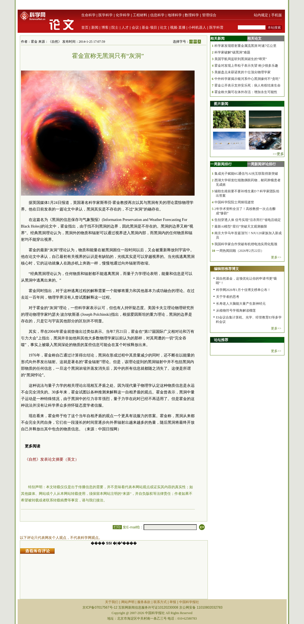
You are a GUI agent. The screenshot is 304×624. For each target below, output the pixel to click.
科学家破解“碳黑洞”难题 (232, 52)
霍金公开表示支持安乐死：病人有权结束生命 (247, 85)
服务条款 (143, 602)
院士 (115, 27)
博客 (105, 27)
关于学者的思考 (227, 297)
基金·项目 (149, 27)
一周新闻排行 (221, 164)
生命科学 (88, 15)
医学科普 (216, 27)
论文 (163, 27)
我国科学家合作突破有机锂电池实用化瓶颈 (245, 244)
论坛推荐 (221, 340)
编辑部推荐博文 (226, 269)
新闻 (94, 27)
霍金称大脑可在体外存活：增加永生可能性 (245, 92)
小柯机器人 (197, 27)
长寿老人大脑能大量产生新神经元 (241, 304)
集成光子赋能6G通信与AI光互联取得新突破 (246, 173)
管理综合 (209, 15)
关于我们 (111, 602)
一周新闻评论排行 (261, 164)
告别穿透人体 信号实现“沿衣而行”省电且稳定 (247, 220)
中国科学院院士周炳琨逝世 (234, 202)
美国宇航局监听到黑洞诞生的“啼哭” (240, 59)
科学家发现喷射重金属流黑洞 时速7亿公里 (245, 46)
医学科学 (105, 15)
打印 (117, 527)
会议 (135, 27)
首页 (84, 27)
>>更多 (278, 154)
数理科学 (192, 15)
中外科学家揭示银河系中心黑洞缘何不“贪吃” (247, 79)
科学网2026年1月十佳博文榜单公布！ (243, 290)
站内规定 (261, 15)
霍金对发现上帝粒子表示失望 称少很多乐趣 (246, 65)
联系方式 (160, 602)
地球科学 (175, 15)
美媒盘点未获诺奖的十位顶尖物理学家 (242, 72)
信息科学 (157, 15)
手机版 (276, 15)
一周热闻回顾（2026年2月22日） (240, 251)
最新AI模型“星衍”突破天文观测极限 (240, 226)
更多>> (276, 257)
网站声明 (127, 602)
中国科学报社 (189, 602)
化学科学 (123, 15)
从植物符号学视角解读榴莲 (236, 310)
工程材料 (140, 15)
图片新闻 (221, 104)
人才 (125, 27)
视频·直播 (177, 27)
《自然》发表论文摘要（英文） (52, 459)
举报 (173, 602)
